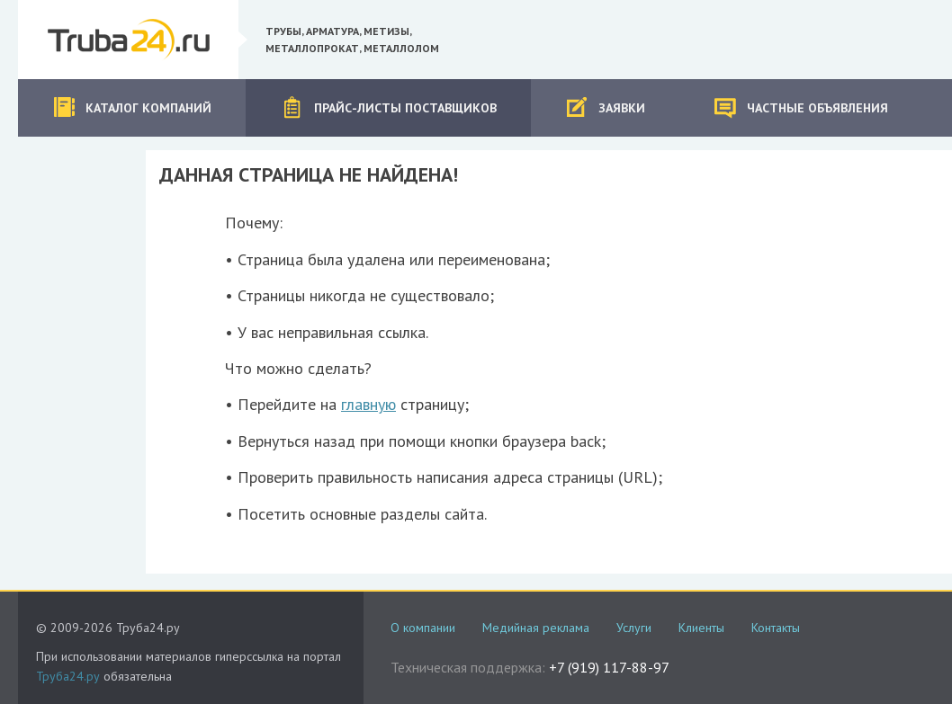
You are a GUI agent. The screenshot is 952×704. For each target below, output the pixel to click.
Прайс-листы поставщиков (389, 107)
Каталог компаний (131, 107)
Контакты (775, 627)
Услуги (633, 627)
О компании (423, 627)
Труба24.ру (68, 676)
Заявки (605, 107)
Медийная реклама (535, 627)
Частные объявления (801, 107)
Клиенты (701, 627)
